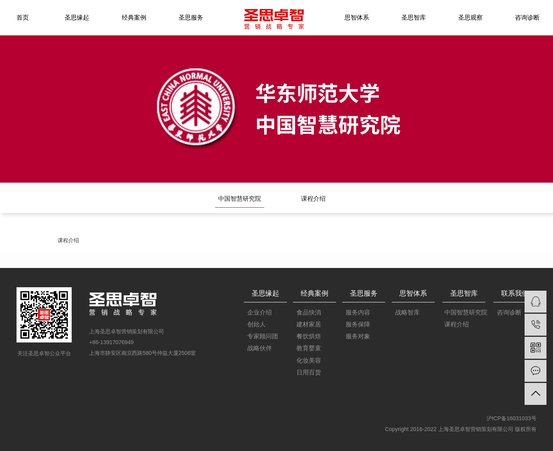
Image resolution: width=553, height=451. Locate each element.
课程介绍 (313, 199)
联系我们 (515, 293)
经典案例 (134, 17)
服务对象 (358, 336)
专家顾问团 (262, 336)
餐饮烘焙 (308, 336)
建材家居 (308, 324)
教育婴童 (308, 348)
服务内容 (358, 312)
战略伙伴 (259, 348)
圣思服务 (191, 17)
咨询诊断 (527, 17)
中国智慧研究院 (239, 199)
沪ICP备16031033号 (511, 418)
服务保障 (358, 324)
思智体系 (356, 17)
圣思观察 (470, 17)
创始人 (256, 324)
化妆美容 (308, 360)
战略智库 (407, 312)
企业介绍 (259, 312)
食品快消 (308, 312)
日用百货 (308, 372)
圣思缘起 (77, 17)
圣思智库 (413, 17)
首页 (23, 17)
